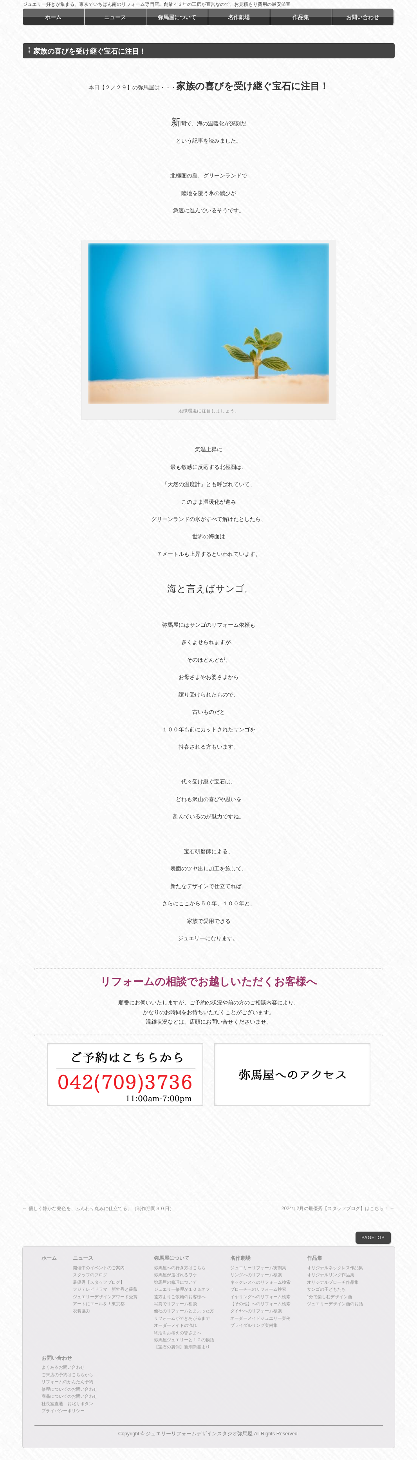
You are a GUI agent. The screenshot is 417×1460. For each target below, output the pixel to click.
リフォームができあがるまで (182, 1318)
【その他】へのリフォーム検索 (260, 1303)
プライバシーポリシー (63, 1410)
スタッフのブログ (90, 1274)
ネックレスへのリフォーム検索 (260, 1282)
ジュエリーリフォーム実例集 (258, 1267)
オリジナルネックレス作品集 (335, 1267)
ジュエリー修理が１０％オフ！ (184, 1289)
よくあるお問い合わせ (63, 1367)
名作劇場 (240, 1258)
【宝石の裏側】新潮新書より (182, 1346)
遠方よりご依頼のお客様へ (180, 1296)
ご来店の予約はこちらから (67, 1374)
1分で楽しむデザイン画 (329, 1296)
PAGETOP (373, 1237)
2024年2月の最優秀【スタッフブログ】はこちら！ (338, 1208)
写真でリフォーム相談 (175, 1303)
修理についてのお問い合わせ (69, 1389)
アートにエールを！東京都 (99, 1303)
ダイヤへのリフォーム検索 (256, 1310)
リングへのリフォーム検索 (256, 1274)
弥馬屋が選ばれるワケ (175, 1274)
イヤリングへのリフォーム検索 (260, 1296)
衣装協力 (81, 1310)
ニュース (83, 1258)
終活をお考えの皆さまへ (177, 1332)
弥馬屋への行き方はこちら (180, 1267)
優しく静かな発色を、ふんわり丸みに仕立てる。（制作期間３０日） (98, 1208)
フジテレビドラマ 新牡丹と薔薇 (105, 1289)
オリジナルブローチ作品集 (333, 1282)
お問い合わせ (57, 1358)
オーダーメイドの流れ (175, 1325)
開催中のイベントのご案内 (99, 1267)
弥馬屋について (172, 1258)
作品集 (314, 1258)
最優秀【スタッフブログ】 (99, 1282)
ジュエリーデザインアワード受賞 (105, 1296)
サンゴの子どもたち (326, 1289)
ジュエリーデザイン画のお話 (335, 1303)
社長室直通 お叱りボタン (67, 1403)
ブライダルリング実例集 (254, 1325)
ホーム (49, 1258)
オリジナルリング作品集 (330, 1274)
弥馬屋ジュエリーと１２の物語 (184, 1339)
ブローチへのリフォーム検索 (258, 1289)
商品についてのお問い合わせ (69, 1396)
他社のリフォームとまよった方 (184, 1310)
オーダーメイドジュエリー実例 (260, 1318)
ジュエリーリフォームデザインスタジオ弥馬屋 (199, 1433)
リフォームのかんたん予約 (67, 1381)
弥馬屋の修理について (175, 1282)
